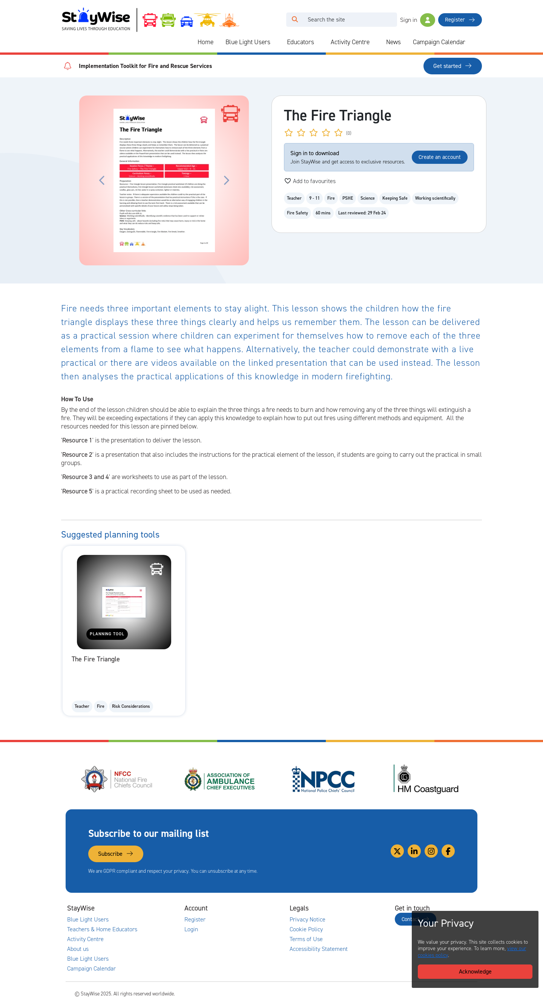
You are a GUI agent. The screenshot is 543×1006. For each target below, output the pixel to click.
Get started (452, 66)
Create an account (440, 157)
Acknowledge (475, 971)
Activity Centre (350, 41)
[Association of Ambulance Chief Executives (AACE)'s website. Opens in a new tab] (220, 779)
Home (205, 41)
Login (191, 929)
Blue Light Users (247, 41)
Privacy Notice (307, 919)
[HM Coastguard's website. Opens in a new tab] (426, 779)
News (393, 41)
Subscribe (115, 854)
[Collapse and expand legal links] (356, 908)
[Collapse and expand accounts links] (251, 908)
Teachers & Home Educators (102, 929)
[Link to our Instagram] (431, 851)
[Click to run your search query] (295, 19)
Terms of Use (306, 939)
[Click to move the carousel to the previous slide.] (102, 180)
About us (78, 949)
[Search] (350, 19)
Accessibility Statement (319, 949)
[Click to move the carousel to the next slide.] (225, 180)
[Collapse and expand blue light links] (275, 42)
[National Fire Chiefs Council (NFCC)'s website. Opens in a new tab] (117, 779)
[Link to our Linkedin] (414, 851)
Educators (300, 41)
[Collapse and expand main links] (146, 908)
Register (460, 19)
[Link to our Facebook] (448, 851)
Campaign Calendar (439, 41)
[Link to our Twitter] (397, 851)
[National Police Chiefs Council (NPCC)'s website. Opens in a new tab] (323, 779)
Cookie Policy (306, 929)
